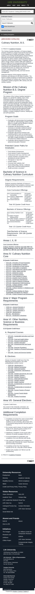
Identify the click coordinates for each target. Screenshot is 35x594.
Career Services (23, 484)
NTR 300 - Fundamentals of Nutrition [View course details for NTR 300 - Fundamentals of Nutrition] (16, 264)
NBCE (4, 484)
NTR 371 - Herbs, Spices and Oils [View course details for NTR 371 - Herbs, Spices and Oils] (16, 271)
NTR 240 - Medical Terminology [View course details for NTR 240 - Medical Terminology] (17, 367)
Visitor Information (8, 494)
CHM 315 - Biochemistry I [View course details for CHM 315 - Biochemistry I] (13, 312)
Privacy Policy (22, 486)
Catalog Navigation (8, 34)
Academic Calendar (24, 478)
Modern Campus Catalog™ (21, 591)
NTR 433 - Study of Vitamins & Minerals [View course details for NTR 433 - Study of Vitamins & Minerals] (17, 281)
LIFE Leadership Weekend (10, 500)
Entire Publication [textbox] (7, 19)
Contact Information (24, 506)
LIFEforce (5, 537)
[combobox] (17, 11)
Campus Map (22, 497)
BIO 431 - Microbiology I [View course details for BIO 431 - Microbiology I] (13, 314)
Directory (5, 478)
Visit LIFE (21, 494)
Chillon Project (7, 540)
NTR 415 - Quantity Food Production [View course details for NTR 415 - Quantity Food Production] (16, 278)
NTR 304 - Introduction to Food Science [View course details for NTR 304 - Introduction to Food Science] (17, 266)
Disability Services (8, 481)
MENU (23, 5)
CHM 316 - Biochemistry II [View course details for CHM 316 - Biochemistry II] (15, 365)
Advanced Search (6, 30)
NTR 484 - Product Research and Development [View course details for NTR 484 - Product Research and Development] (20, 294)
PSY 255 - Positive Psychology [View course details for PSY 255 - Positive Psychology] (17, 396)
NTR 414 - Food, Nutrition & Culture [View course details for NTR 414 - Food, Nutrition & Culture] (16, 276)
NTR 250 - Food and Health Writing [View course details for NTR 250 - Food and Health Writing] (18, 339)
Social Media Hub (8, 511)
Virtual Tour (21, 500)
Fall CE (20, 503)
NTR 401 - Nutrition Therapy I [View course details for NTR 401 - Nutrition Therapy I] (16, 375)
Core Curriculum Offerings (10, 244)
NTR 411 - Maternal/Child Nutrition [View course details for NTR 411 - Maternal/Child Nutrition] (18, 378)
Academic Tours (7, 497)
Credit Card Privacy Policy (10, 486)
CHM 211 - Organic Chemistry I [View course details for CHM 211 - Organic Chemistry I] (15, 309)
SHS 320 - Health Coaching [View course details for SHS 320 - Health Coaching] (16, 382)
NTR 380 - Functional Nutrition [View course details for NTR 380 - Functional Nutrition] (15, 274)
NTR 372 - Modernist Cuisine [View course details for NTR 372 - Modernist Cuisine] (14, 273)
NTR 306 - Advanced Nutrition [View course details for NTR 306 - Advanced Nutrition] (16, 369)
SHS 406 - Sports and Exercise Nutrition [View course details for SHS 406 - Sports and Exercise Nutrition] (19, 352)
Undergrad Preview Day (10, 506)
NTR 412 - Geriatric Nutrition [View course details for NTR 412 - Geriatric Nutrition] (16, 380)
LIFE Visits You (7, 503)
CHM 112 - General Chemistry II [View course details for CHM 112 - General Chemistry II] (15, 307)
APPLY (9, 5)
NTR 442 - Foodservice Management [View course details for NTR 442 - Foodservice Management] (17, 279)
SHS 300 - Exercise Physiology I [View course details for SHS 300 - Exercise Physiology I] (17, 347)
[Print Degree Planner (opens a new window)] (27, 39)
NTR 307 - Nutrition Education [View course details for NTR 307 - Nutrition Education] (16, 342)
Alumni (20, 521)
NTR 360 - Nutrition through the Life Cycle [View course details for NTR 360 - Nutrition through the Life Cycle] (20, 373)
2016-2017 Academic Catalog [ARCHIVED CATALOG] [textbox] (17, 11)
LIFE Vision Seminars (24, 509)
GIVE (18, 5)
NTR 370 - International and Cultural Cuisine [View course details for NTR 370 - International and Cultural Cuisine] (19, 269)
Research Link (7, 534)
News (20, 475)
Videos (5, 509)
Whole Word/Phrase (9, 26)
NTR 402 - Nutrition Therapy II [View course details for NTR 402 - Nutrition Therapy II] (16, 377)
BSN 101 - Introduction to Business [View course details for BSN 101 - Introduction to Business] (16, 315)
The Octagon (6, 531)
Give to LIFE (6, 524)
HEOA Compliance (23, 481)
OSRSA (20, 536)
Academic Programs (15, 49)
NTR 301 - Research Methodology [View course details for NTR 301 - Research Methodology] (18, 341)
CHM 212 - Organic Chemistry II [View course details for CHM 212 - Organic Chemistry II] (15, 310)
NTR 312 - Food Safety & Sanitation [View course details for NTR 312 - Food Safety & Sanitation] (16, 268)
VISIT (13, 5)
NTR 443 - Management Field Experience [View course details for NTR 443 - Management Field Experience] (18, 283)
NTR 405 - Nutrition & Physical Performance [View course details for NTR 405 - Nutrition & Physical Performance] (21, 349)
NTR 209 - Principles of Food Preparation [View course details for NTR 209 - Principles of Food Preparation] (18, 263)
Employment (6, 475)
